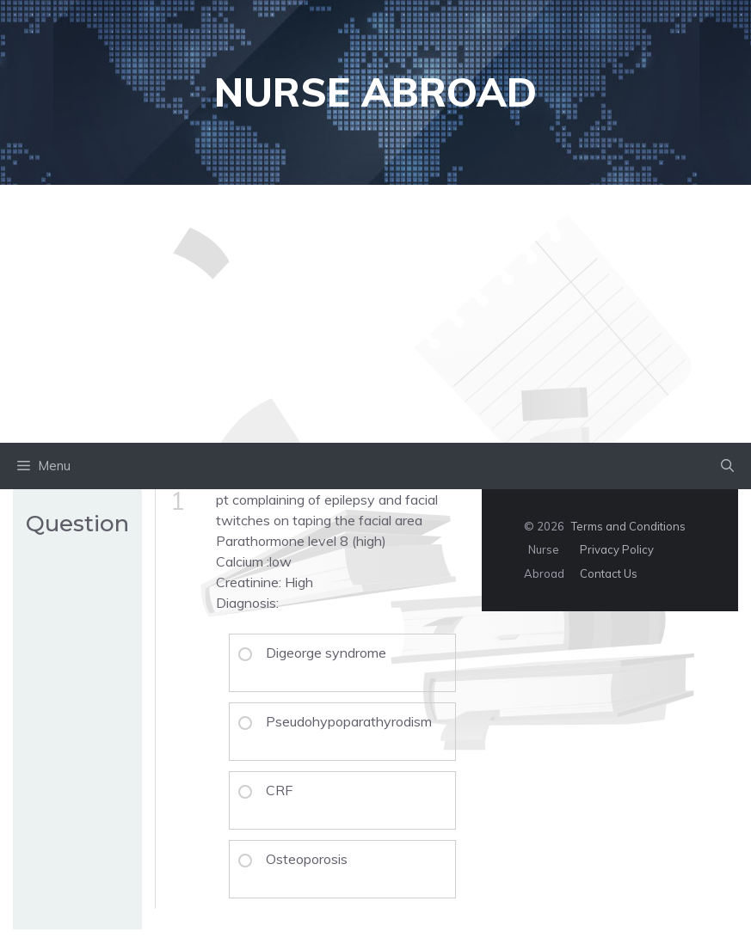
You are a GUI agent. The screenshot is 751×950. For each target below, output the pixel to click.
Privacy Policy (617, 549)
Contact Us (608, 573)
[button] (727, 466)
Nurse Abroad (375, 92)
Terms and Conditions (628, 526)
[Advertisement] (375, 313)
